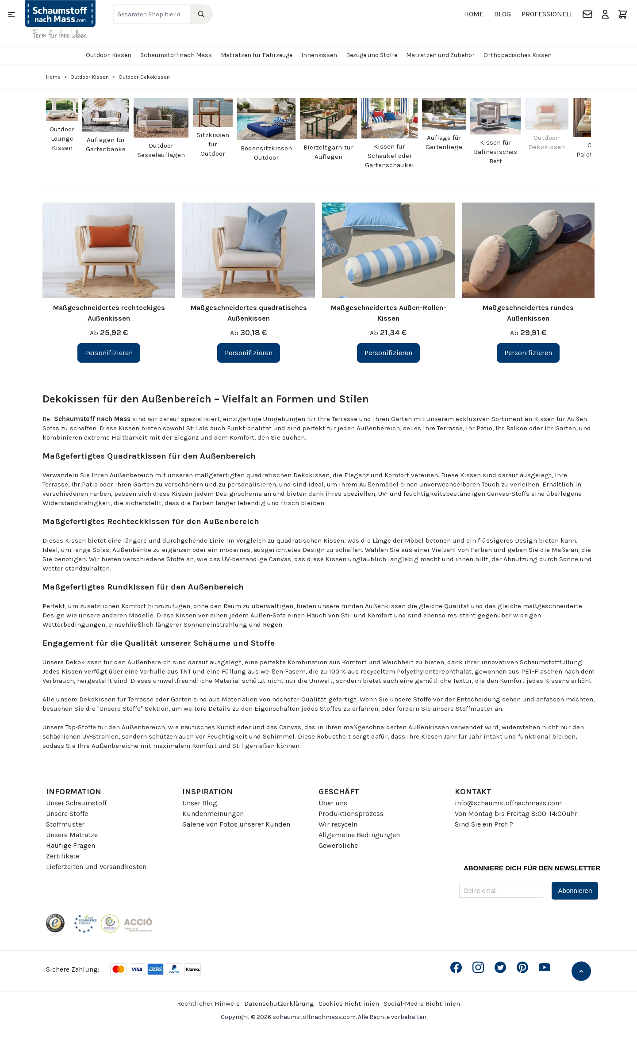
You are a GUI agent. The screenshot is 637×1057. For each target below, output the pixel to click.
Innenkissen (319, 55)
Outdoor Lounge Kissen (62, 138)
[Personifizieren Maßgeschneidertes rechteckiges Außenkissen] (108, 353)
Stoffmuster (65, 824)
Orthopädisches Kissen (518, 55)
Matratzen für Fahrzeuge (256, 55)
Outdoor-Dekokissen (547, 142)
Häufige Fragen (70, 845)
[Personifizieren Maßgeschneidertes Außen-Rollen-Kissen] (388, 353)
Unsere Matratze (72, 835)
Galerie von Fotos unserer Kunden (236, 824)
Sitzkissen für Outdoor (212, 144)
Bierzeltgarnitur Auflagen (328, 152)
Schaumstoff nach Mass (176, 55)
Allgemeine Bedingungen (359, 835)
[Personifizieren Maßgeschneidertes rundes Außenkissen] (528, 353)
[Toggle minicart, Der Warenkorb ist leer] (623, 14)
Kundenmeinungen (213, 813)
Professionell (547, 14)
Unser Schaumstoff (76, 803)
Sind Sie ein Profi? (484, 824)
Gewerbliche (338, 845)
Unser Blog (199, 803)
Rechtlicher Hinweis (208, 1003)
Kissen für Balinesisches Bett (495, 151)
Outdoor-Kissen (108, 55)
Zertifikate (62, 856)
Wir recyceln (337, 824)
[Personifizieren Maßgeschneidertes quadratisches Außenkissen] (248, 353)
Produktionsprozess (351, 813)
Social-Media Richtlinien (422, 1003)
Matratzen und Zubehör (440, 55)
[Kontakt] (587, 14)
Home (474, 14)
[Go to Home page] (60, 19)
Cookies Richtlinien (348, 1003)
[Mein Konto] (605, 14)
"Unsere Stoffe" (120, 708)
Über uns (332, 803)
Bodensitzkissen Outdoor (266, 152)
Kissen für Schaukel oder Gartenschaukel (389, 155)
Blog (502, 14)
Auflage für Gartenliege (444, 142)
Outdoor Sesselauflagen (161, 150)
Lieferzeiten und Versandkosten (96, 866)
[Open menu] (11, 14)
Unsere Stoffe (67, 813)
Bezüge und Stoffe (371, 55)
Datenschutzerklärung (279, 1003)
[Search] (201, 14)
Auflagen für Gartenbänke (106, 144)
